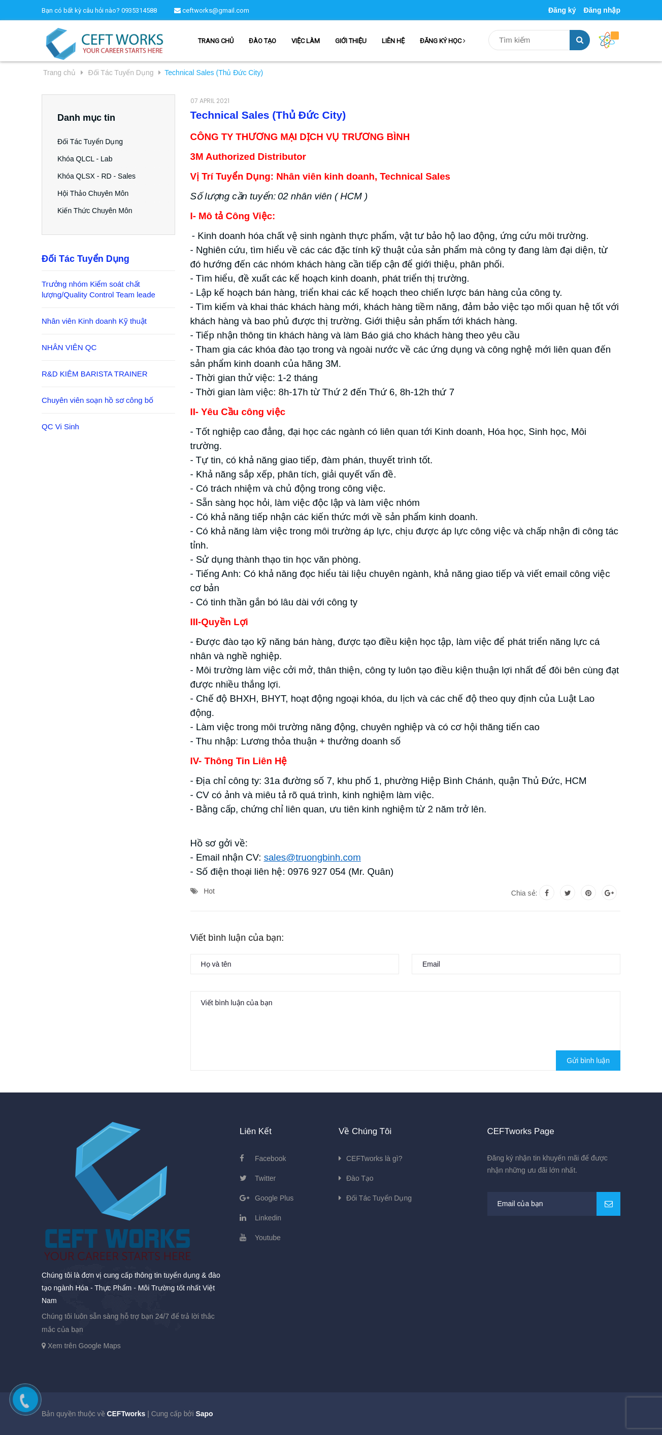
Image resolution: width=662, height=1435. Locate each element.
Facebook (270, 1158)
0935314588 (139, 10)
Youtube (268, 1238)
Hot (209, 891)
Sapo (204, 1414)
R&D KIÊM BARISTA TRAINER (95, 373)
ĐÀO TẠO (262, 41)
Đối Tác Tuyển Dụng (90, 142)
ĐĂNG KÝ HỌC (443, 41)
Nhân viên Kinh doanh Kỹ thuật (94, 321)
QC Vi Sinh (60, 426)
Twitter (265, 1178)
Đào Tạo (360, 1178)
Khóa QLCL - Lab (84, 159)
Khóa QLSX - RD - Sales (96, 176)
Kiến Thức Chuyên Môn (94, 211)
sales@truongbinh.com (312, 857)
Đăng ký (562, 10)
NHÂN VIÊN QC (69, 347)
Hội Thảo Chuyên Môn (92, 193)
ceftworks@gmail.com (211, 10)
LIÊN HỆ (393, 41)
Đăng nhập (601, 10)
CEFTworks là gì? (374, 1158)
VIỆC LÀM (305, 41)
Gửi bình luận (588, 1060)
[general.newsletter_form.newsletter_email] (554, 1204)
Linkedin (268, 1218)
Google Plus (274, 1198)
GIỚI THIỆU (351, 41)
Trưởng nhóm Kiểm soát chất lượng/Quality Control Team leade (98, 289)
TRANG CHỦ (216, 41)
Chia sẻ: (524, 893)
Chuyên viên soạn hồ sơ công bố (97, 400)
